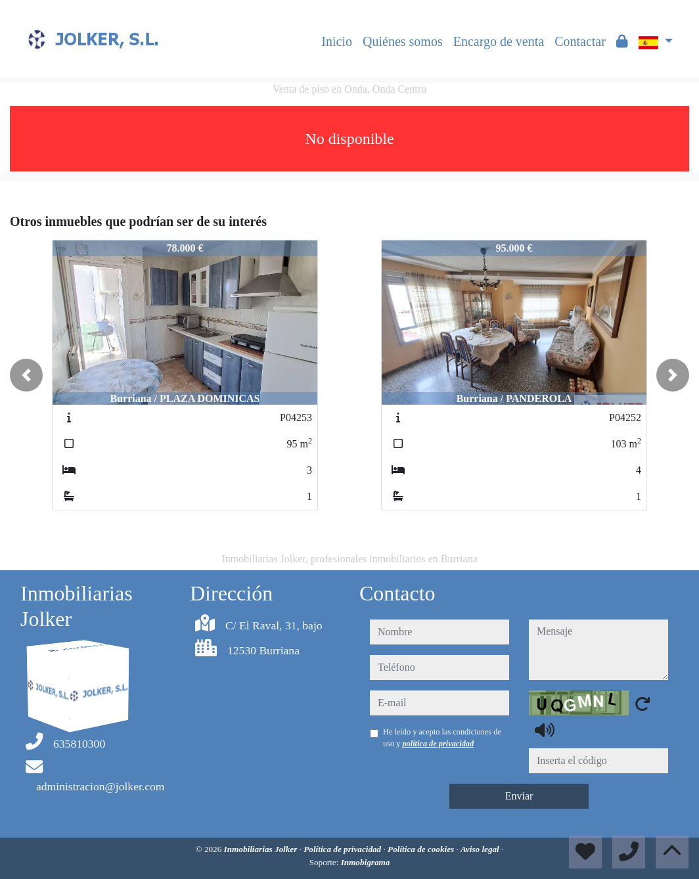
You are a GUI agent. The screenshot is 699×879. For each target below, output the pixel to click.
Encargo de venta (498, 41)
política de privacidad (438, 743)
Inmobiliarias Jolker (262, 849)
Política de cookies (422, 849)
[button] (26, 375)
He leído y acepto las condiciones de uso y (442, 737)
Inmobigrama (365, 862)
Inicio (336, 41)
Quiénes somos (403, 41)
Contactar (580, 41)
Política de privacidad (343, 849)
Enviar (519, 795)
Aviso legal (481, 849)
